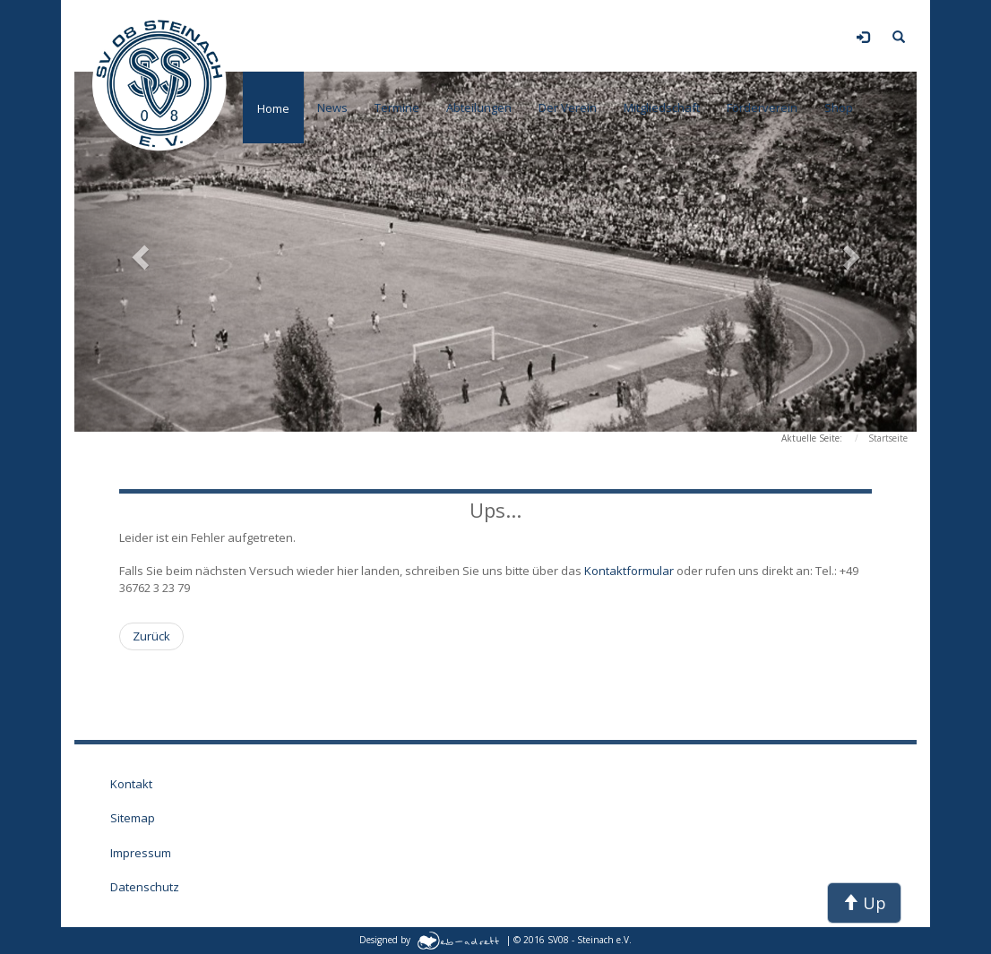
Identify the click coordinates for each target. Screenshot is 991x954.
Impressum (140, 853)
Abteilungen (479, 107)
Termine (397, 107)
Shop (838, 107)
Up (864, 903)
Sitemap (132, 818)
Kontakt (131, 784)
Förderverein (762, 107)
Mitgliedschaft (662, 107)
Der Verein (568, 107)
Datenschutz (144, 887)
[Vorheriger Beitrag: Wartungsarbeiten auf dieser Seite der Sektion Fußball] (151, 636)
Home (273, 108)
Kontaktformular (630, 571)
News (332, 107)
